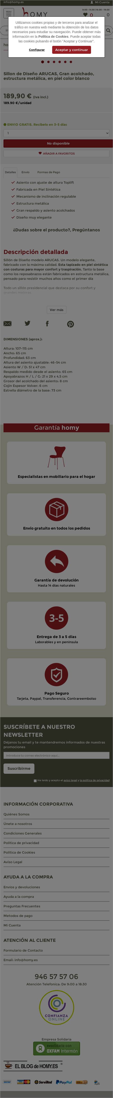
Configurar (37, 49)
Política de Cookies (53, 36)
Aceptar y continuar (71, 50)
